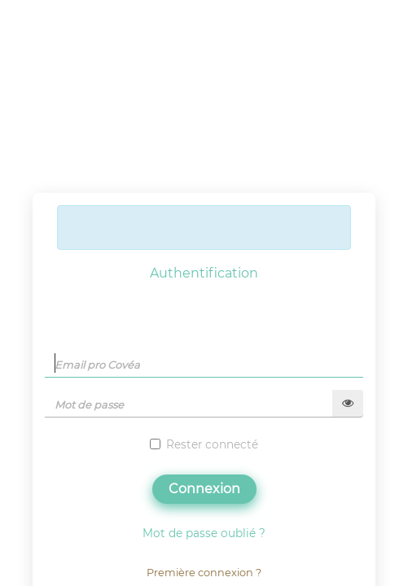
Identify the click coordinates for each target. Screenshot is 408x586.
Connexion (204, 488)
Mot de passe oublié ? (204, 533)
